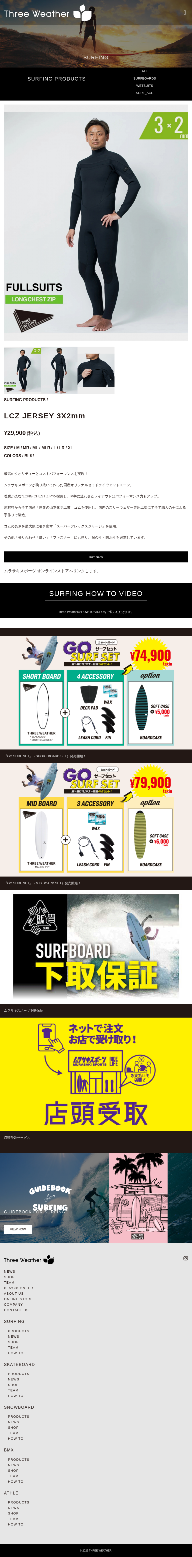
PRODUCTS (19, 1331)
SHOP (9, 1277)
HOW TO (16, 1353)
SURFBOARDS (144, 78)
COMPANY (13, 1304)
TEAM (9, 1282)
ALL (145, 71)
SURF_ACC (145, 93)
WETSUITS (144, 86)
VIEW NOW (18, 1229)
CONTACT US (16, 1310)
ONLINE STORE (18, 1299)
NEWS (9, 1271)
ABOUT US (14, 1293)
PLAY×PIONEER (19, 1288)
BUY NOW (96, 557)
